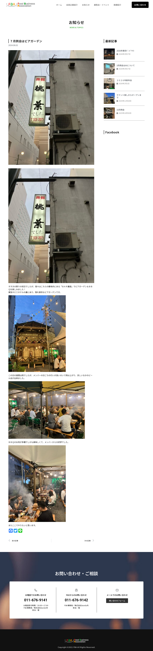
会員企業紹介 (72, 4)
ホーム (59, 4)
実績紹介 (117, 4)
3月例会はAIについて (126, 65)
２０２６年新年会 (124, 80)
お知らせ (86, 4)
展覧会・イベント (101, 4)
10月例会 (120, 109)
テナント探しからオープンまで (129, 96)
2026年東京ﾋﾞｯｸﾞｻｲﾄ (125, 50)
